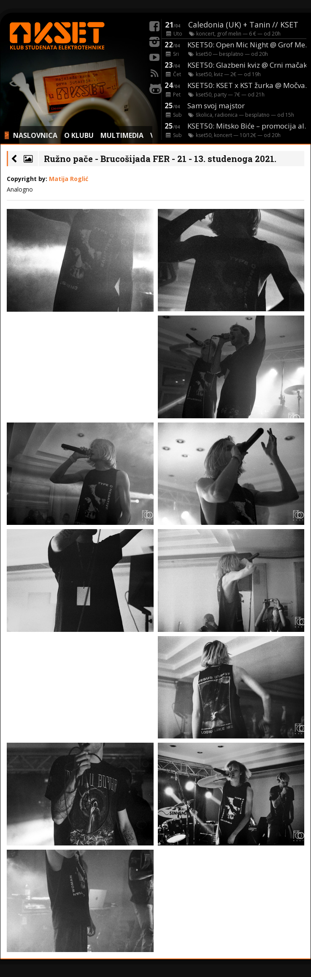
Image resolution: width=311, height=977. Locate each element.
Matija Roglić (68, 179)
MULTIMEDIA (121, 135)
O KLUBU (79, 135)
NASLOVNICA (35, 135)
